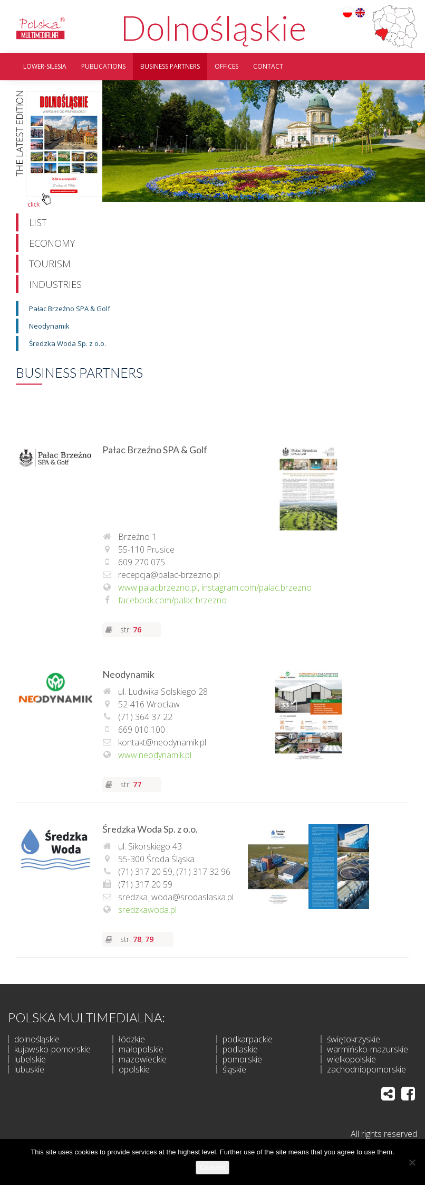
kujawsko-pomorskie (52, 1049)
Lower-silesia (44, 66)
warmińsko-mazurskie (367, 1049)
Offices (226, 66)
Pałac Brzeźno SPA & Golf (69, 308)
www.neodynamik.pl (154, 755)
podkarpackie (248, 1039)
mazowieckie (143, 1059)
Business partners (170, 66)
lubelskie (30, 1059)
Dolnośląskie (213, 27)
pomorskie (242, 1059)
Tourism (50, 263)
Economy (52, 243)
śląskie (234, 1069)
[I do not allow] (412, 1162)
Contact (268, 66)
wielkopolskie (351, 1059)
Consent (212, 1167)
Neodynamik (49, 326)
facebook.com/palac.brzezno (172, 600)
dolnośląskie (37, 1039)
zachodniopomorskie (366, 1069)
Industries (55, 284)
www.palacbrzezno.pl (158, 587)
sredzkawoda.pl (147, 909)
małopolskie (141, 1049)
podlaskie (240, 1049)
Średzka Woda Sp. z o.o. (67, 343)
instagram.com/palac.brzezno (256, 587)
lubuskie (29, 1069)
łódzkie (132, 1039)
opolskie (134, 1069)
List (37, 222)
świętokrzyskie (353, 1039)
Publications (103, 66)
